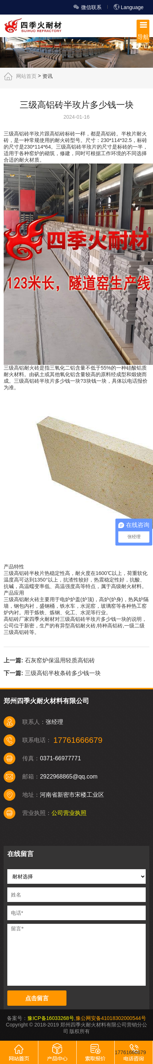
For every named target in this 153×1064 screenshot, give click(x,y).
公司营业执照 (69, 813)
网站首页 (26, 76)
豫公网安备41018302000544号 (111, 1018)
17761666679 (130, 1052)
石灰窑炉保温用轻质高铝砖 (60, 660)
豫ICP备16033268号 (50, 1018)
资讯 (47, 76)
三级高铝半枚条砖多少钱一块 (63, 673)
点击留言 (37, 998)
